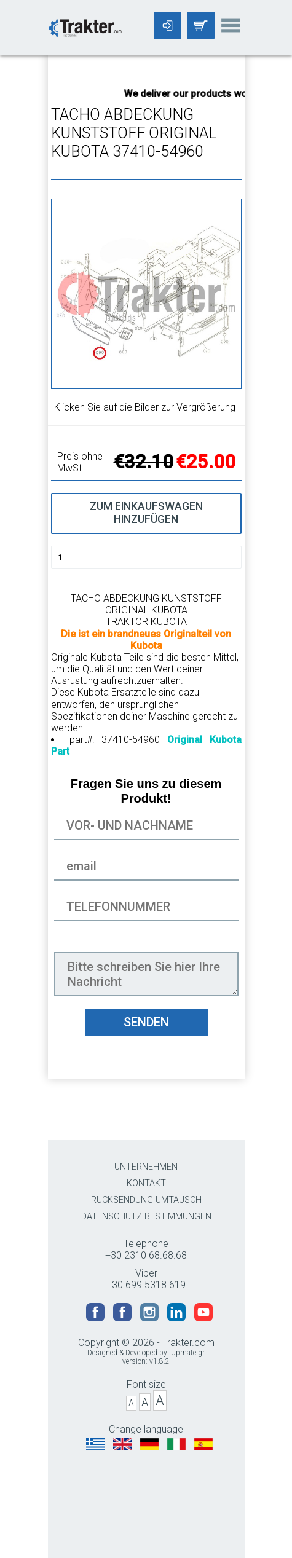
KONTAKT (146, 1183)
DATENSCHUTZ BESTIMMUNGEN (146, 1216)
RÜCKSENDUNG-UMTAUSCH (146, 1200)
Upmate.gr (188, 1352)
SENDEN (146, 1022)
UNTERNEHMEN (146, 1167)
